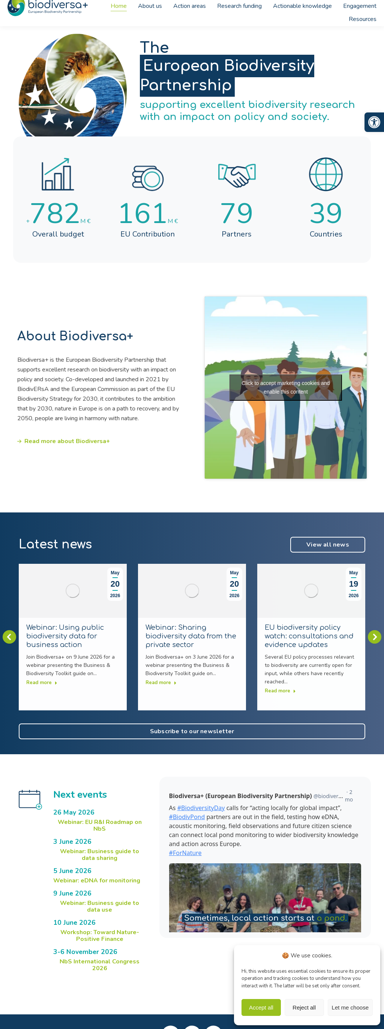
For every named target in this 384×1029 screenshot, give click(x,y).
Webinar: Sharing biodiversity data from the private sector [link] (191, 636)
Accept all (261, 1007)
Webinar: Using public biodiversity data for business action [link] (65, 636)
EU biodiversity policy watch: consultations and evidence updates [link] (309, 636)
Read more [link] (41, 683)
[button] (9, 637)
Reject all (304, 1007)
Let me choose (350, 1007)
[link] (374, 122)
